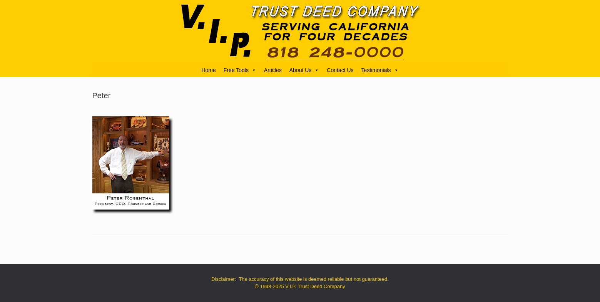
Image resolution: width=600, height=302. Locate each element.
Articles (273, 70)
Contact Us (340, 70)
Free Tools (240, 70)
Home (208, 70)
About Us (304, 70)
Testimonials (380, 70)
